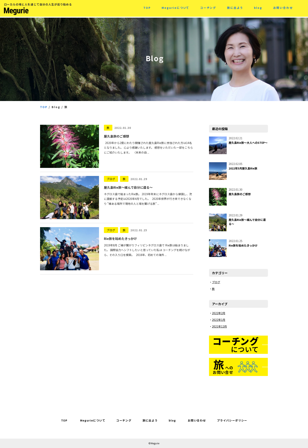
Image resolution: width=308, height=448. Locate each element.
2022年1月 (218, 320)
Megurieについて (175, 8)
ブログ (111, 179)
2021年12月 (219, 326)
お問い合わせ (283, 8)
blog (258, 8)
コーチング (208, 8)
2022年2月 (218, 313)
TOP (147, 8)
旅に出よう (235, 8)
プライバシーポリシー (232, 420)
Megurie (33, 12)
